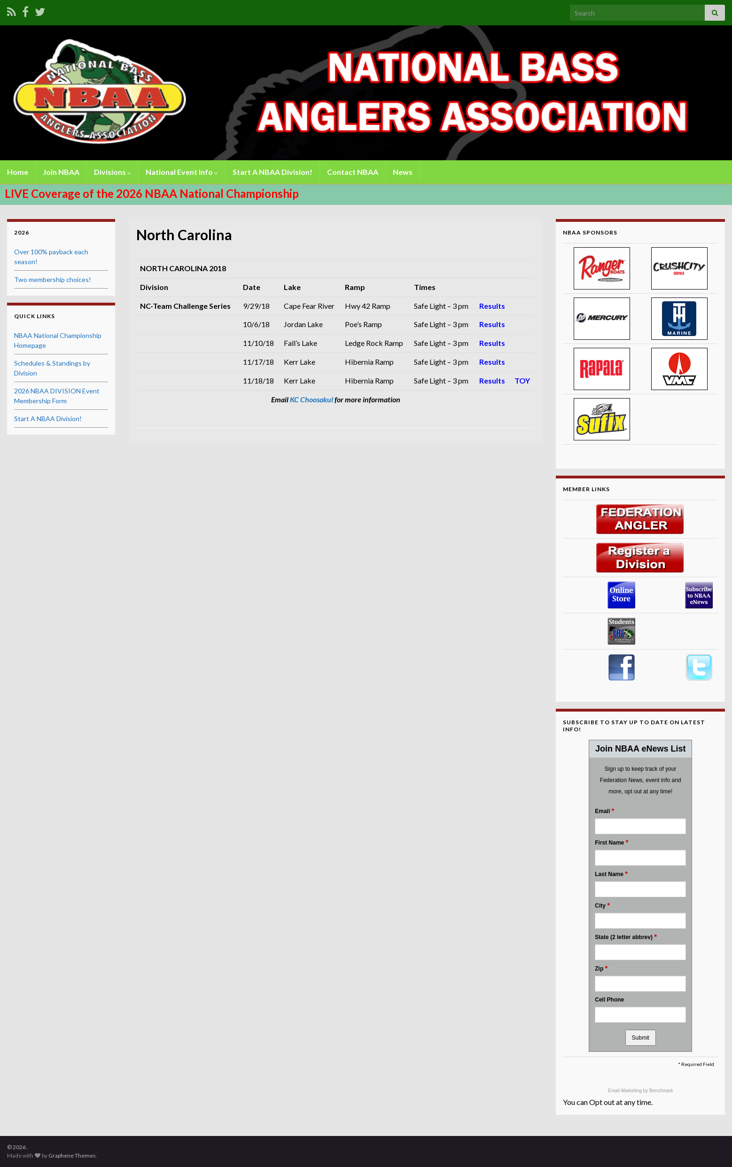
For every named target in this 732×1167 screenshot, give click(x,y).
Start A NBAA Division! (272, 171)
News (403, 171)
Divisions (112, 171)
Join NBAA (61, 171)
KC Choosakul (311, 399)
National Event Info (182, 171)
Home (17, 171)
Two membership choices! (52, 279)
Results (492, 305)
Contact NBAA (352, 171)
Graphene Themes (72, 1155)
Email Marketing (625, 1090)
